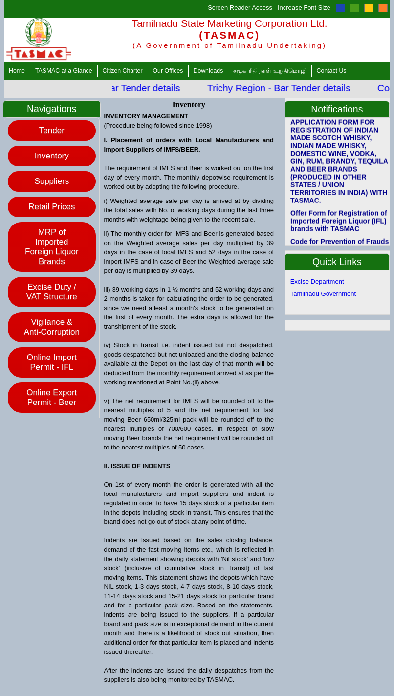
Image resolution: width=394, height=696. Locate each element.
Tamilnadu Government (323, 293)
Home (17, 70)
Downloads (208, 70)
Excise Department (317, 281)
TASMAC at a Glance (63, 70)
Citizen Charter (123, 70)
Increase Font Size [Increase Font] (304, 7)
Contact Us (332, 70)
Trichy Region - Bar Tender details (282, 88)
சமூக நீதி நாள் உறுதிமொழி (269, 70)
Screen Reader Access (240, 7)
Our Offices (168, 70)
